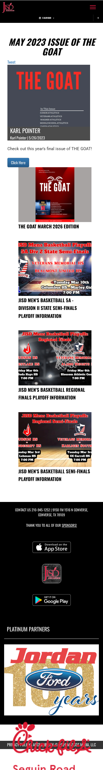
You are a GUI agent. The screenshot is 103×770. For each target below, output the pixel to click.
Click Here (18, 162)
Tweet (11, 62)
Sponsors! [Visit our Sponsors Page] (69, 525)
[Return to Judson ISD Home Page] (8, 7)
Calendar (46, 17)
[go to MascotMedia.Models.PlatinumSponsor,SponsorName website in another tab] (51, 680)
